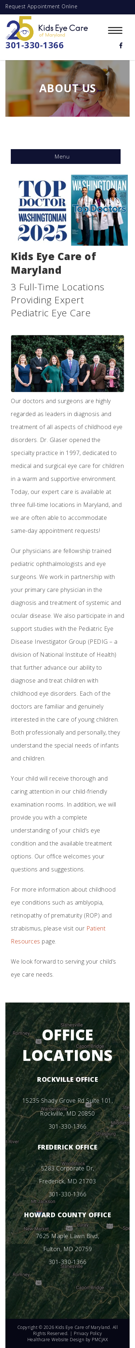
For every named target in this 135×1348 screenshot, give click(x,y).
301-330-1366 (34, 45)
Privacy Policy (88, 1333)
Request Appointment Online (41, 6)
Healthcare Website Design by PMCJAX (67, 1339)
